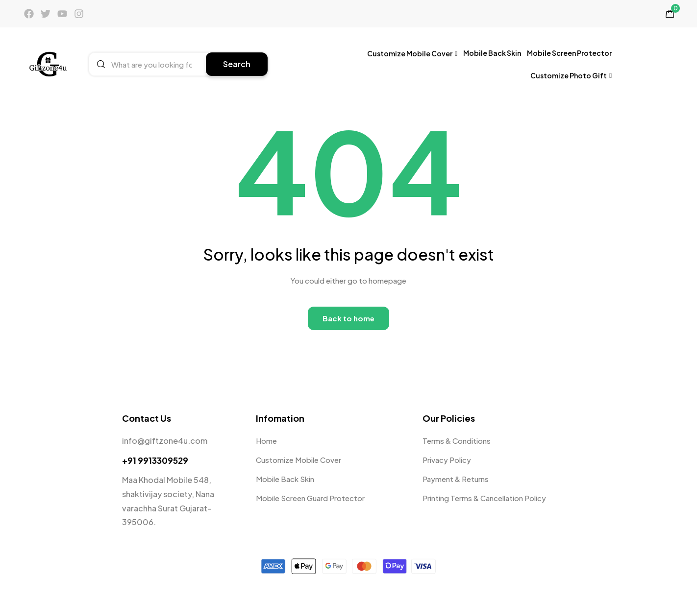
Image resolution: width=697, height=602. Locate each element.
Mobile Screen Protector (569, 52)
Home (266, 440)
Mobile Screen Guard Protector (310, 498)
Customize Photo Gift (571, 75)
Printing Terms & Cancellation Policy (484, 498)
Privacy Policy (447, 459)
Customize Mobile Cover (412, 53)
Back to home (348, 318)
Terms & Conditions (457, 440)
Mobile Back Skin (492, 52)
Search (236, 64)
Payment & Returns (456, 478)
